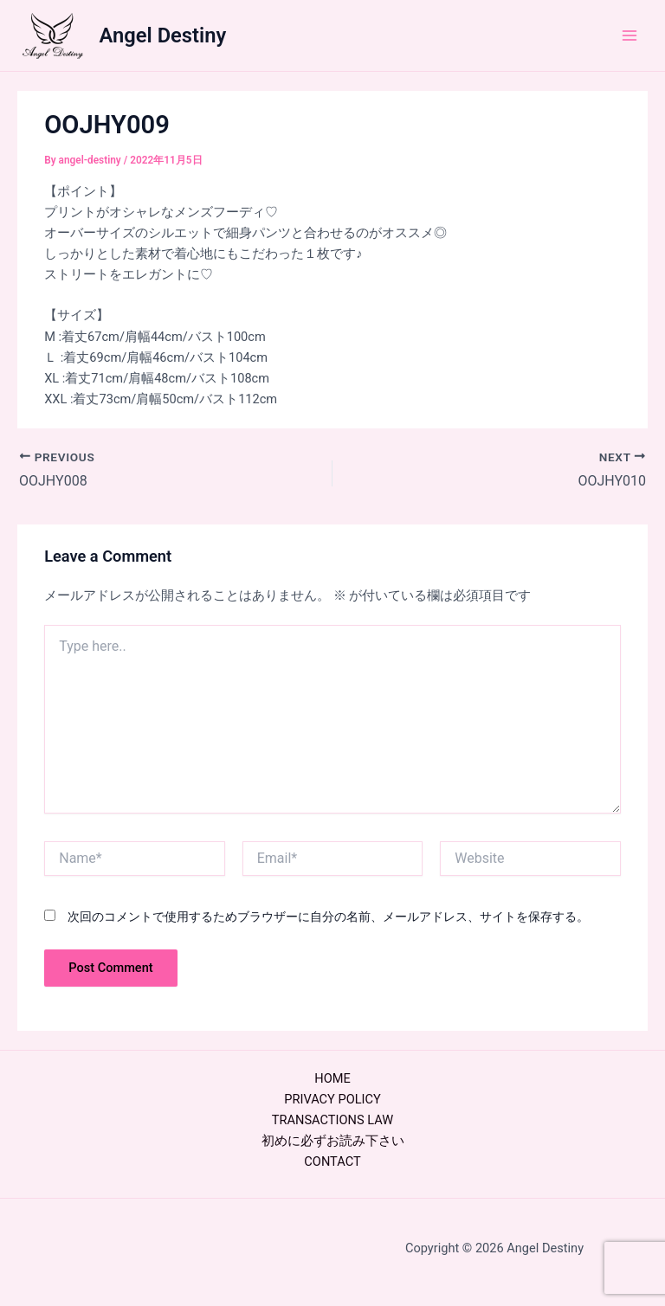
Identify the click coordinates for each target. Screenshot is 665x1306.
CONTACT (332, 1161)
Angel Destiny (163, 35)
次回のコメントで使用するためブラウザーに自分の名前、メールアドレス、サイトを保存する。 (328, 916)
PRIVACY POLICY (332, 1099)
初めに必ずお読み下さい (332, 1140)
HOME (332, 1078)
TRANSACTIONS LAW (332, 1120)
